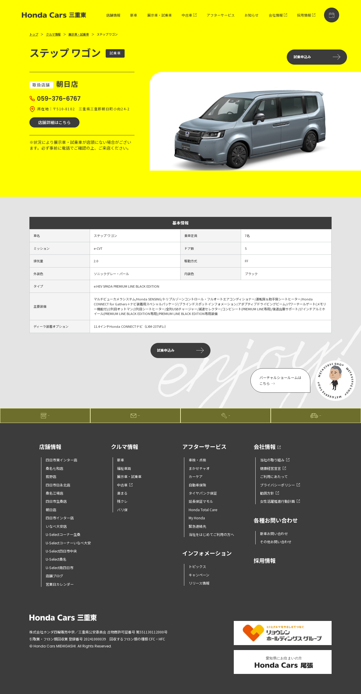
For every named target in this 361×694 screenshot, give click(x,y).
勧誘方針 (269, 493)
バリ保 (122, 509)
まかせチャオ (199, 468)
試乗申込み (317, 57)
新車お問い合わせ (274, 533)
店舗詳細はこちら (54, 122)
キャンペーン (199, 574)
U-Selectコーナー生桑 (63, 534)
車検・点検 (197, 459)
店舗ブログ (54, 575)
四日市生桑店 (56, 501)
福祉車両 (124, 468)
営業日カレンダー (60, 584)
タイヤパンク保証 (203, 493)
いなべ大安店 (56, 526)
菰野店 (51, 476)
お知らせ (252, 15)
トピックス (197, 566)
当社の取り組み (274, 459)
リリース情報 (199, 582)
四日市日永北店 (58, 484)
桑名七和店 (54, 468)
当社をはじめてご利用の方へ (211, 534)
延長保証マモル (201, 501)
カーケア (196, 476)
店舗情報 (113, 15)
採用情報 (306, 15)
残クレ (122, 501)
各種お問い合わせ (276, 521)
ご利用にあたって (274, 476)
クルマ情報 (53, 34)
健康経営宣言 (273, 468)
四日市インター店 (60, 517)
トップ (33, 34)
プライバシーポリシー (280, 484)
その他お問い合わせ (275, 541)
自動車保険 (197, 484)
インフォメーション (207, 553)
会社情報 (278, 15)
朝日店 (51, 509)
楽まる (122, 493)
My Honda (197, 517)
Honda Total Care (203, 509)
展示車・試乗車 (159, 15)
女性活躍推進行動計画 (280, 501)
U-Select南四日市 (59, 567)
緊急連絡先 (197, 526)
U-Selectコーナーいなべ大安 (68, 542)
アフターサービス (221, 15)
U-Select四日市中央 (61, 550)
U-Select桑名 (56, 559)
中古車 (189, 15)
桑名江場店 (54, 493)
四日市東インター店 (61, 459)
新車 (133, 15)
